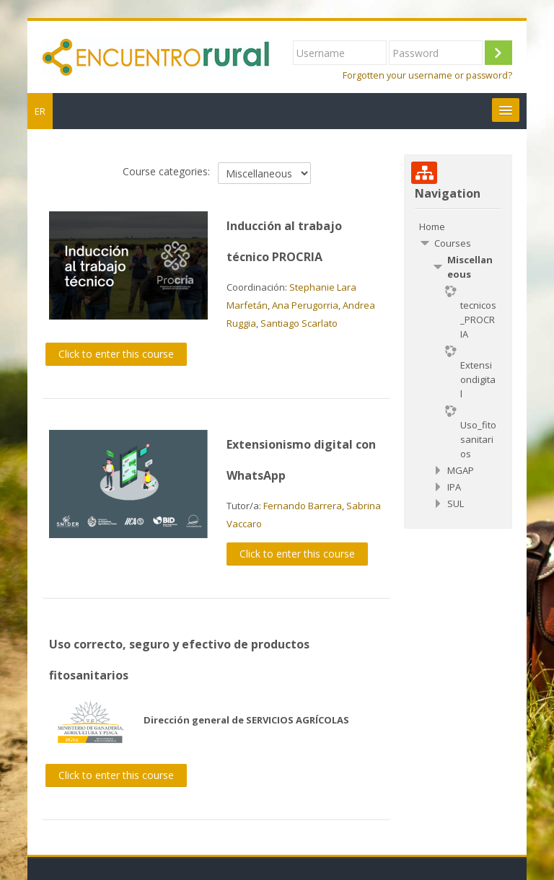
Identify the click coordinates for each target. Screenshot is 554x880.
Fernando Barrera (302, 505)
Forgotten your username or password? (427, 75)
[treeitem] (457, 226)
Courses (452, 243)
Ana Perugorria (305, 305)
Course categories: (166, 171)
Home (432, 226)
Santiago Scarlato (299, 323)
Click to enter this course (116, 354)
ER (40, 111)
